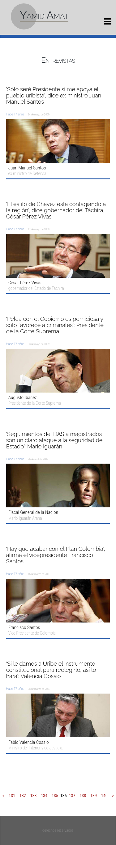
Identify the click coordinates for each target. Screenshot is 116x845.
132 (22, 795)
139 (93, 795)
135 (55, 795)
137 (72, 795)
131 (12, 795)
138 (82, 795)
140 (104, 795)
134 (44, 795)
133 (33, 795)
